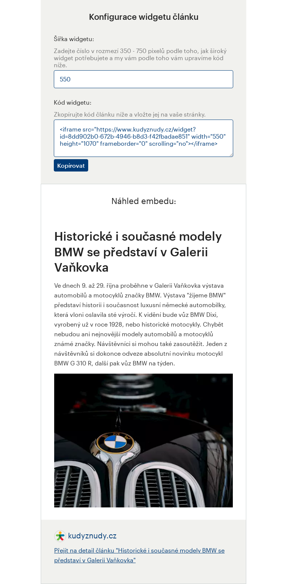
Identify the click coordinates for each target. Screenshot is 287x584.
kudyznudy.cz (92, 535)
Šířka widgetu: (74, 38)
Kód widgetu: (73, 102)
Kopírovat (71, 165)
